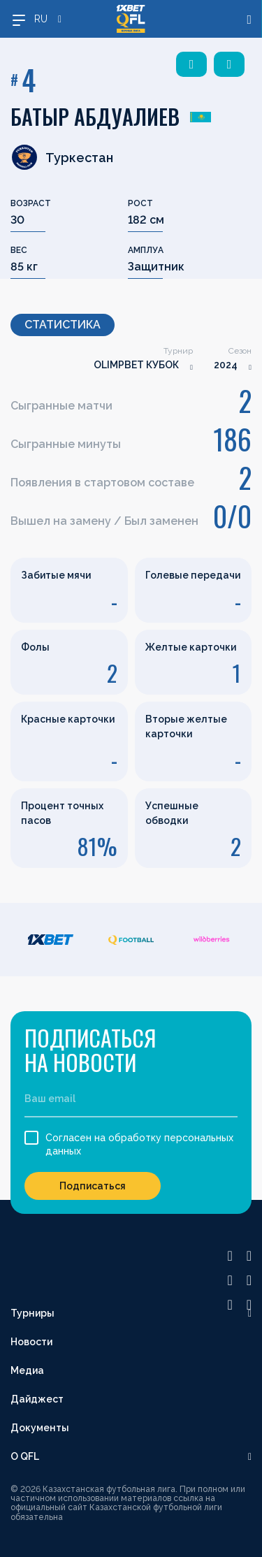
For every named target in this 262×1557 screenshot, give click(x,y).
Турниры (32, 1313)
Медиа (27, 1370)
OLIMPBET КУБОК (136, 364)
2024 (226, 364)
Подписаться (92, 1186)
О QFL (24, 1456)
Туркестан (61, 157)
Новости (31, 1341)
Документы (39, 1427)
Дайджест (37, 1399)
